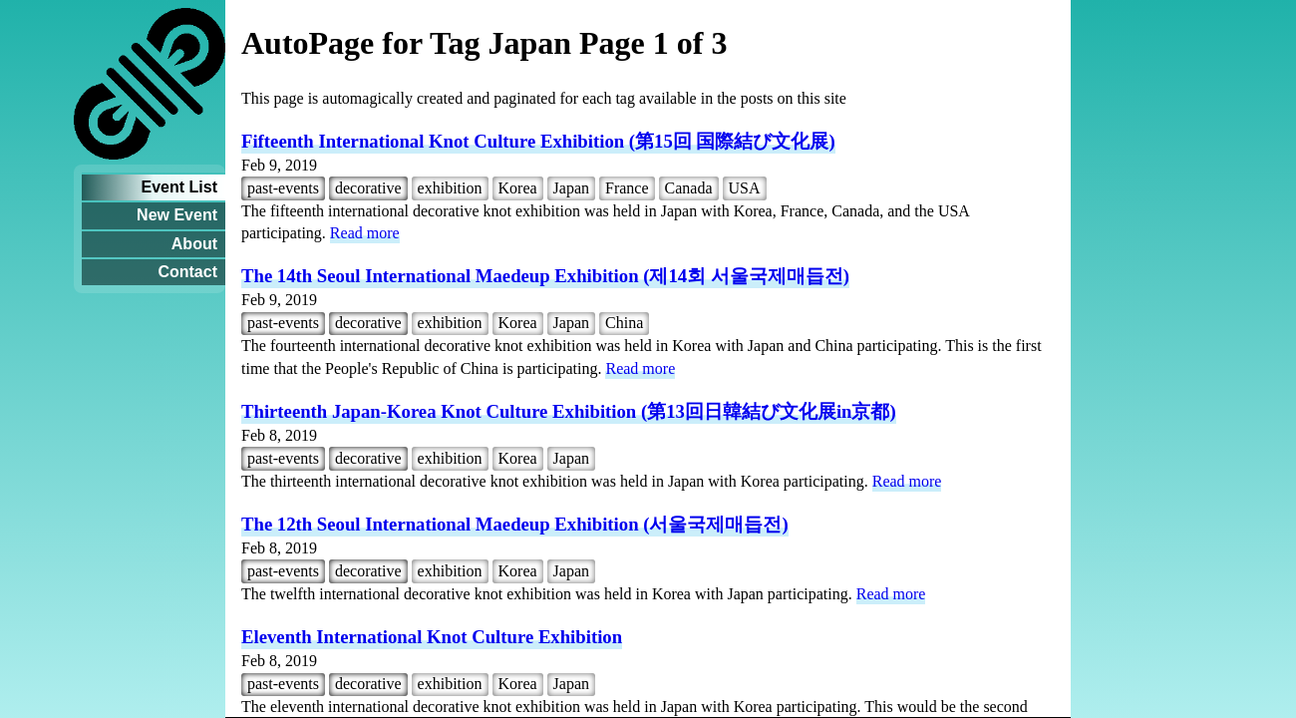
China (624, 322)
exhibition (450, 188)
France (627, 188)
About (194, 243)
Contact (187, 271)
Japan (571, 188)
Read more (365, 232)
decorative (368, 188)
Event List (179, 187)
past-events (283, 188)
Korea (517, 188)
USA (745, 188)
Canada (689, 188)
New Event (177, 214)
